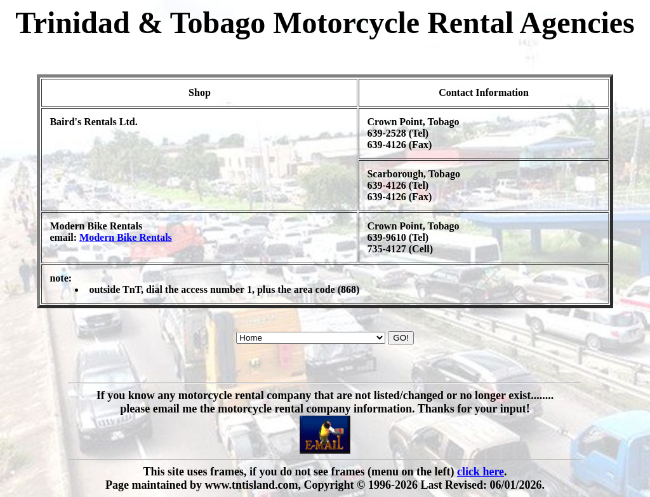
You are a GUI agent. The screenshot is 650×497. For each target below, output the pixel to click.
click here (480, 471)
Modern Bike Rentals (125, 237)
